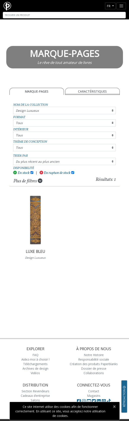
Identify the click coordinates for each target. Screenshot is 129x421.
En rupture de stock (55, 172)
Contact (93, 391)
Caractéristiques (92, 91)
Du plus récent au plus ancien (37, 161)
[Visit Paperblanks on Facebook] (79, 401)
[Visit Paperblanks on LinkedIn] (99, 401)
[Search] (64, 15)
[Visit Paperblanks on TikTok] (109, 401)
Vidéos (35, 373)
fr (109, 6)
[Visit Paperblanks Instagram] (84, 401)
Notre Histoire (94, 355)
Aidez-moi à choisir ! (35, 359)
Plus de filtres (27, 181)
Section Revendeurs (35, 391)
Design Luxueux (27, 111)
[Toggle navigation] (121, 6)
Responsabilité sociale (93, 359)
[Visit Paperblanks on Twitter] (94, 401)
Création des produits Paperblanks (94, 364)
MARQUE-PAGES (36, 91)
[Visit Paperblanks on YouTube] (89, 401)
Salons (35, 400)
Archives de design (35, 368)
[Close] (114, 406)
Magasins (93, 396)
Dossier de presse (93, 368)
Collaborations (94, 373)
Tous (19, 123)
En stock (21, 172)
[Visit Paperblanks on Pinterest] (104, 401)
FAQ (35, 355)
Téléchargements (35, 364)
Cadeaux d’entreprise (35, 396)
